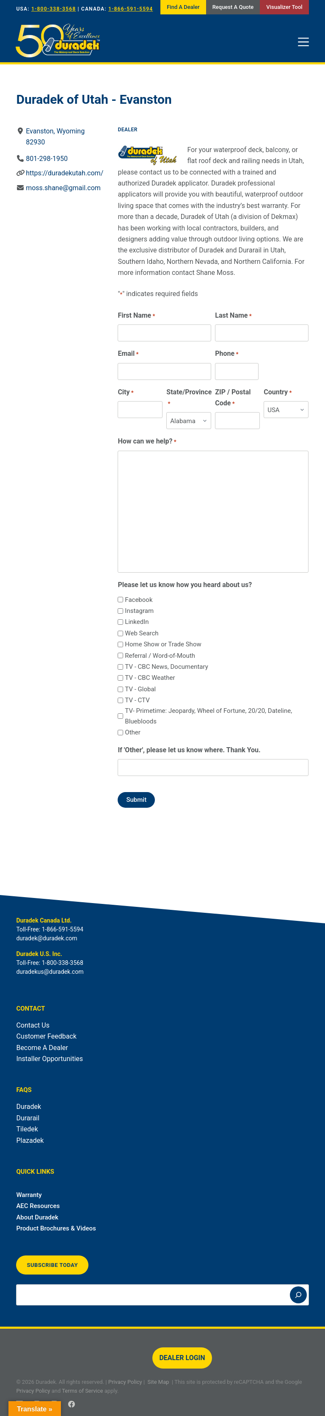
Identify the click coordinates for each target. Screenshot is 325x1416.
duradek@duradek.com (46, 938)
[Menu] (303, 41)
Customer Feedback (46, 1036)
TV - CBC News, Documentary (166, 667)
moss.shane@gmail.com (63, 188)
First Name (136, 315)
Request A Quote (233, 7)
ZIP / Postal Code (233, 398)
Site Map (158, 1382)
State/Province (189, 398)
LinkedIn (137, 622)
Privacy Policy (125, 1382)
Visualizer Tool (284, 7)
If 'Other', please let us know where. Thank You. (189, 750)
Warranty (28, 1195)
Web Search (142, 633)
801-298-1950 (47, 159)
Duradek (28, 1107)
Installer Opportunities (49, 1059)
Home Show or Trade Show (163, 644)
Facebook (139, 600)
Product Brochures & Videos (56, 1228)
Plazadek (30, 1140)
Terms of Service (82, 1391)
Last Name (233, 315)
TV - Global (140, 689)
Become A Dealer (42, 1048)
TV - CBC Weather (150, 678)
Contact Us (33, 1025)
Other (133, 732)
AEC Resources (38, 1206)
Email (128, 353)
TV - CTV (137, 700)
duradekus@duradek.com (49, 971)
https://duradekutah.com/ (65, 173)
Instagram (139, 611)
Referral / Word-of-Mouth (160, 656)
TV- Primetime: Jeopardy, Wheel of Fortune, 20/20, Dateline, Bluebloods (208, 716)
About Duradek (37, 1217)
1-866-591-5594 (130, 9)
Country (278, 392)
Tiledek (27, 1129)
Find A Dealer (183, 7)
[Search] (298, 1294)
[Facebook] (71, 1404)
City (126, 392)
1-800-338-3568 (53, 9)
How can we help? (147, 441)
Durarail (27, 1118)
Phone (227, 353)
